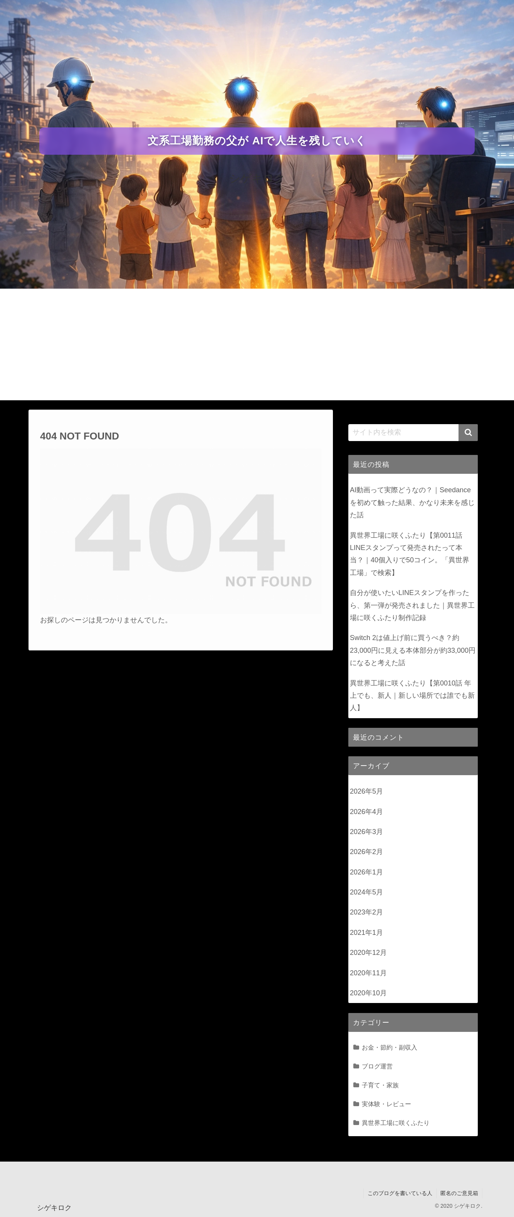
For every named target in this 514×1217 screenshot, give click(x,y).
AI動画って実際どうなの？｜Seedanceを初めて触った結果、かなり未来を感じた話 (412, 502)
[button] (468, 432)
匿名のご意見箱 (459, 1193)
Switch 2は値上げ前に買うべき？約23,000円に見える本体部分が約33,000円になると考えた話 (412, 650)
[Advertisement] (257, 346)
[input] (413, 432)
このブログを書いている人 (400, 1193)
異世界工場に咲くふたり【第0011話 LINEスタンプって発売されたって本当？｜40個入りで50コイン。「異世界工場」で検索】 (409, 554)
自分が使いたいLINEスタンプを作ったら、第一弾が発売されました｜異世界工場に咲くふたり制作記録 (412, 605)
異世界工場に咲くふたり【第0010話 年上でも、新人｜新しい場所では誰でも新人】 (412, 695)
